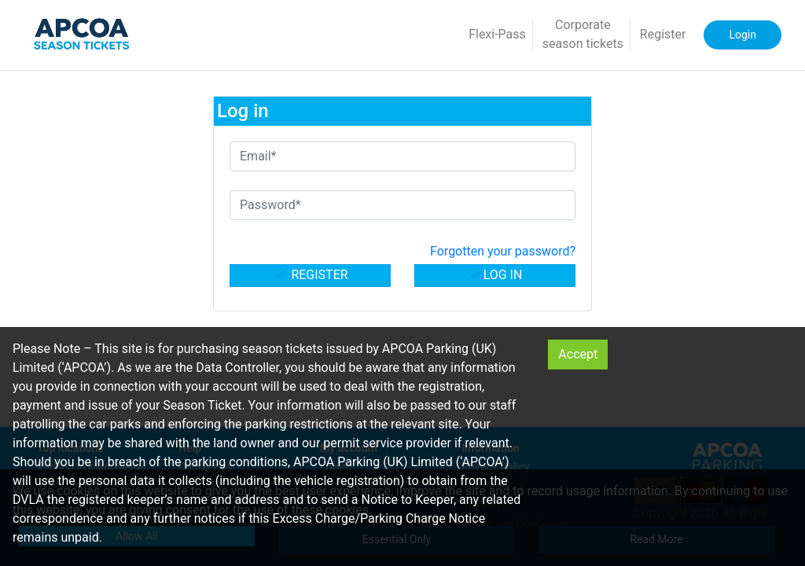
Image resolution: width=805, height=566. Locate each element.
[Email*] (402, 156)
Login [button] (742, 34)
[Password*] (402, 205)
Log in (495, 274)
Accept (577, 354)
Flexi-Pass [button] (497, 34)
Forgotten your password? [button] (502, 251)
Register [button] (663, 34)
